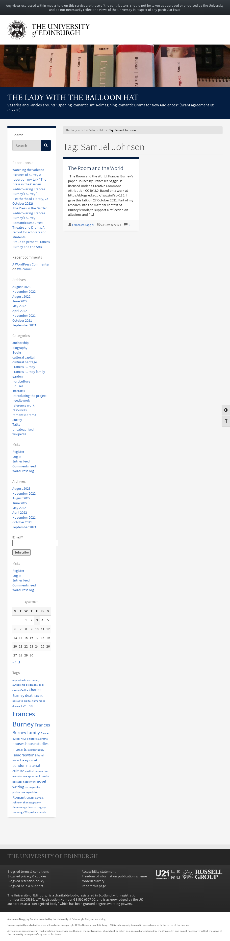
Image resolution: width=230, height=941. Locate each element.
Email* (31, 540)
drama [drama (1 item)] (16, 706)
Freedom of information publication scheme (114, 876)
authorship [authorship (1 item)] (18, 684)
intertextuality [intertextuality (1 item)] (35, 749)
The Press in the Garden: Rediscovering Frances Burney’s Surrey (30, 213)
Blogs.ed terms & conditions (28, 871)
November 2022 (24, 292)
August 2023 (21, 287)
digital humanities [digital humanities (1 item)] (34, 700)
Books (17, 352)
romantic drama (24, 415)
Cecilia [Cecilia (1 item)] (24, 690)
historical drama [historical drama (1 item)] (38, 738)
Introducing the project (29, 396)
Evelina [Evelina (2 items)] (27, 705)
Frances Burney (23, 367)
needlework (21, 400)
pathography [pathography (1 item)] (32, 787)
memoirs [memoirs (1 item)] (17, 776)
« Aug (16, 662)
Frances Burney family (28, 372)
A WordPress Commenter (31, 264)
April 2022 (19, 311)
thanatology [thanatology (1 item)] (19, 807)
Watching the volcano (28, 170)
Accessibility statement (99, 871)
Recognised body (44, 904)
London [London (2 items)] (19, 765)
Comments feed (24, 466)
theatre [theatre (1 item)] (31, 807)
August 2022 (21, 296)
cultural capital (23, 357)
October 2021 (22, 320)
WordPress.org (23, 471)
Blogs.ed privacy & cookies (26, 876)
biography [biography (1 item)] (32, 684)
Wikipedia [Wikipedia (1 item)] (30, 812)
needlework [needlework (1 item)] (29, 781)
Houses (17, 386)
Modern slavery (93, 881)
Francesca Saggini (83, 225)
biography (19, 348)
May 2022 (19, 306)
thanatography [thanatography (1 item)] (32, 802)
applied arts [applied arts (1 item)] (19, 680)
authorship (20, 343)
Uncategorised (23, 429)
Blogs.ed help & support (25, 886)
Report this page (94, 886)
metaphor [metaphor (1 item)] (29, 776)
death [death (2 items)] (30, 695)
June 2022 (19, 301)
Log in (16, 457)
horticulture (21, 381)
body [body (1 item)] (41, 684)
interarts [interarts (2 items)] (19, 749)
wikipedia (19, 434)
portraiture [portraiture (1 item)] (18, 792)
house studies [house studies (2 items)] (37, 743)
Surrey (17, 420)
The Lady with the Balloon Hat (72, 98)
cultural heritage (24, 362)
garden (17, 376)
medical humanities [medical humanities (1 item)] (36, 771)
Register (18, 452)
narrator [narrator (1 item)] (17, 781)
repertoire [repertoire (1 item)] (31, 792)
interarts (18, 391)
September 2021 (24, 325)
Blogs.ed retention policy (25, 881)
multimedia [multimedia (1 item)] (42, 776)
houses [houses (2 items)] (18, 743)
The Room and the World (95, 168)
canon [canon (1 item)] (16, 690)
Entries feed (21, 461)
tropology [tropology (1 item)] (18, 812)
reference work (23, 405)
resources (19, 410)
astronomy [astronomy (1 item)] (33, 680)
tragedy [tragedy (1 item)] (41, 807)
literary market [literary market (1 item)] (28, 760)
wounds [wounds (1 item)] (41, 812)
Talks (16, 424)
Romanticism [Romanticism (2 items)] (23, 797)
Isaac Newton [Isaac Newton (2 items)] (23, 754)
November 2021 (24, 316)
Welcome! (24, 269)
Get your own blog (95, 919)
